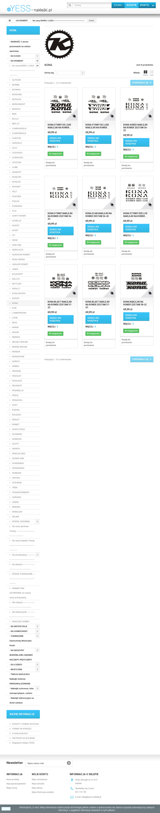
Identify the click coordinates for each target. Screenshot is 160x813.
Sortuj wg (49, 73)
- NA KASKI (15, 56)
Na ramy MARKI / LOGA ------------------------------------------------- (22, 70)
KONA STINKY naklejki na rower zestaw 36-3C (60, 216)
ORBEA (15, 366)
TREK (15, 487)
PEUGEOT (17, 385)
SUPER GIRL (18, 458)
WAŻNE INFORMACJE (22, 714)
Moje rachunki (38, 784)
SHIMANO (17, 439)
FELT (14, 191)
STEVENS (17, 482)
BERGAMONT (18, 104)
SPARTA (16, 449)
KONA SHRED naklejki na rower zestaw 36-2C (135, 127)
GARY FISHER (19, 216)
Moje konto (40, 774)
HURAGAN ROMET (21, 254)
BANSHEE (17, 94)
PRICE (15, 395)
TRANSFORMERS (20, 492)
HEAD (15, 240)
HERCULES (17, 250)
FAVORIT (16, 186)
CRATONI (16, 162)
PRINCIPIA (17, 400)
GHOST (15, 225)
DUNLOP (16, 182)
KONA (15, 303)
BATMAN (16, 89)
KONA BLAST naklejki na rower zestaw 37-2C (60, 305)
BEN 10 (15, 123)
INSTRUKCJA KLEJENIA (23, 738)
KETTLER (16, 284)
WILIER (15, 516)
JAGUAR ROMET (20, 264)
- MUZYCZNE (16, 669)
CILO (14, 148)
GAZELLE (16, 220)
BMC (14, 114)
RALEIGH (16, 415)
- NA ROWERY (16, 61)
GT (13, 235)
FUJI (14, 211)
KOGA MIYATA (19, 293)
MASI (14, 322)
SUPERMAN (18, 463)
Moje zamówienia (39, 779)
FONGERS (17, 206)
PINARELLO (18, 390)
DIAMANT (16, 172)
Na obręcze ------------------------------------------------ (22, 566)
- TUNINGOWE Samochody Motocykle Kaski (21, 641)
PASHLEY (16, 376)
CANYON (16, 138)
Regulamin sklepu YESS (23, 743)
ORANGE (16, 371)
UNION (15, 502)
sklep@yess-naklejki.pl (91, 797)
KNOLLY (16, 288)
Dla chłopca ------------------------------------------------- (22, 604)
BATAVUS (16, 99)
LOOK (15, 317)
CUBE (15, 167)
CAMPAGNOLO (19, 128)
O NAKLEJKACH (20, 733)
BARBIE (16, 85)
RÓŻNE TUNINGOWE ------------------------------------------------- (22, 578)
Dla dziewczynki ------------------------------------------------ (22, 614)
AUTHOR (16, 80)
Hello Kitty (16, 245)
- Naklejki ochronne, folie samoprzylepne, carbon (22, 690)
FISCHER (16, 196)
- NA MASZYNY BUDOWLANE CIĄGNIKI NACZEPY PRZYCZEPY (21, 655)
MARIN (15, 327)
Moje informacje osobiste (43, 792)
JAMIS (15, 269)
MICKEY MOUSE (20, 342)
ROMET (16, 424)
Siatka (145, 73)
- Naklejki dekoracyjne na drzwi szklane (22, 700)
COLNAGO (17, 153)
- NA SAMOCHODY (19, 631)
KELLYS (16, 279)
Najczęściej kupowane (16, 784)
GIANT (15, 230)
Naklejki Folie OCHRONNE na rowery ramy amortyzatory (20, 593)
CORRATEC (17, 157)
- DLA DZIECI (16, 664)
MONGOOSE (18, 356)
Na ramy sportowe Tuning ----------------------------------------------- (22, 531)
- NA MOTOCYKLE (18, 626)
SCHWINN (17, 434)
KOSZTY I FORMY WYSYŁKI (25, 724)
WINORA (16, 507)
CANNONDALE (19, 133)
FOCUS (15, 201)
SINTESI (16, 478)
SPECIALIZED (18, 453)
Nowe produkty (13, 779)
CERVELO (17, 143)
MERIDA (16, 337)
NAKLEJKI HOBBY (20, 621)
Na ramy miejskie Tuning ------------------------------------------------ (22, 545)
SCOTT (15, 444)
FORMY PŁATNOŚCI (22, 729)
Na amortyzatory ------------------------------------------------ (22, 557)
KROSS (15, 298)
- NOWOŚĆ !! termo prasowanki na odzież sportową (20, 46)
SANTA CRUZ (18, 429)
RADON (16, 410)
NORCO (16, 361)
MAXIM (15, 332)
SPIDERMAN (18, 468)
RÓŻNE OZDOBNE (21, 521)
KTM (14, 308)
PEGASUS (17, 381)
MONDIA (16, 351)
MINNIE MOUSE (19, 347)
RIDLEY (16, 419)
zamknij (6, 809)
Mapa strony (12, 788)
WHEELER (17, 512)
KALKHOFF (17, 274)
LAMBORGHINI (19, 313)
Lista (151, 73)
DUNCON (16, 177)
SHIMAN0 (16, 473)
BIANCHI (16, 109)
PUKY (15, 405)
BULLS (15, 119)
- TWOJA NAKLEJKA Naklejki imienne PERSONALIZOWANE (20, 679)
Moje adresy (37, 788)
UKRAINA (16, 497)
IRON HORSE (18, 259)
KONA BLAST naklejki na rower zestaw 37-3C (97, 305)
